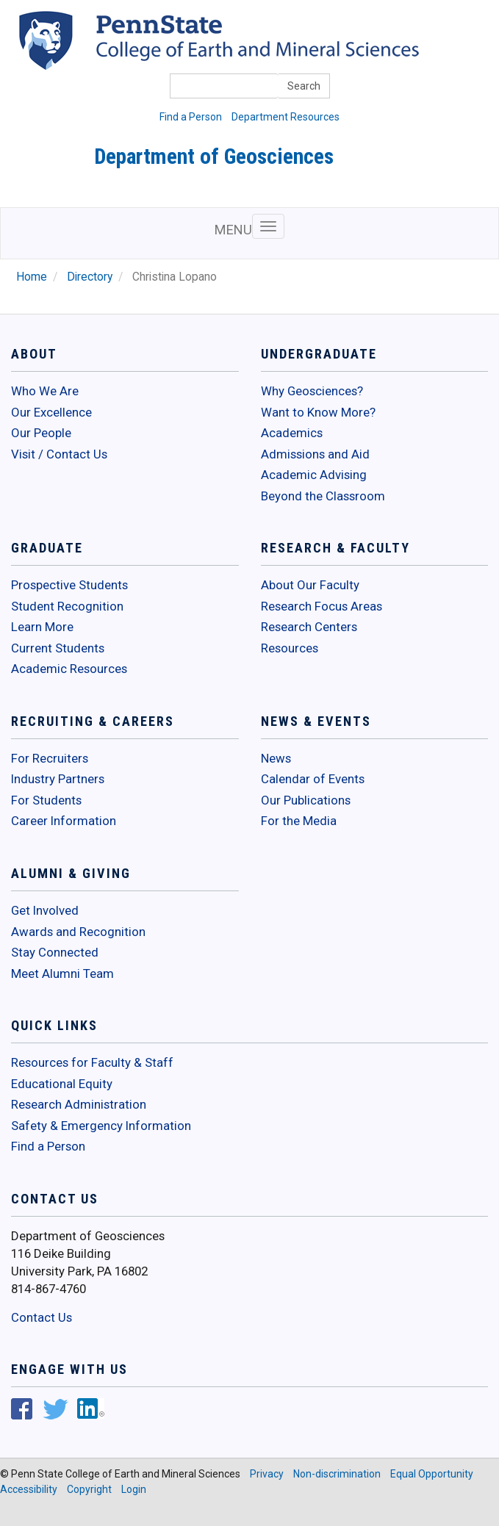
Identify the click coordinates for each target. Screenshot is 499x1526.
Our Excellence (51, 412)
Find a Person (190, 117)
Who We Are (45, 391)
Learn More (42, 626)
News (276, 758)
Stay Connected (54, 952)
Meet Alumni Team (62, 973)
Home (31, 277)
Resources (289, 648)
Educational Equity (61, 1083)
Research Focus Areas (321, 606)
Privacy (267, 1474)
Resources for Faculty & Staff (92, 1062)
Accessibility (28, 1489)
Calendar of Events (313, 778)
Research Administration (78, 1104)
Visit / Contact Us (59, 454)
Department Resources (285, 117)
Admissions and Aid (315, 454)
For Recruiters (49, 758)
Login (133, 1489)
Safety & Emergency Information (101, 1125)
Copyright (89, 1489)
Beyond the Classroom (323, 496)
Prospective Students (69, 584)
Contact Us (41, 1317)
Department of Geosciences (214, 156)
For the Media (299, 820)
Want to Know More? (318, 412)
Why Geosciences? (312, 391)
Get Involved (45, 910)
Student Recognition (67, 606)
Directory (89, 277)
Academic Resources (69, 668)
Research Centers (309, 626)
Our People (41, 432)
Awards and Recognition (78, 931)
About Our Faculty (310, 584)
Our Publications (306, 800)
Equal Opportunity (431, 1474)
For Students (46, 800)
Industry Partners (57, 778)
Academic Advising (314, 474)
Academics (292, 432)
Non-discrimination (337, 1474)
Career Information (63, 820)
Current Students (57, 648)
